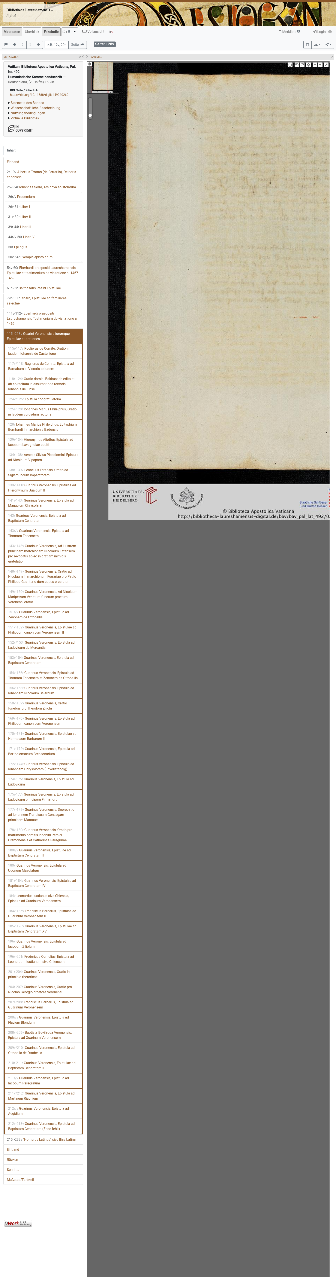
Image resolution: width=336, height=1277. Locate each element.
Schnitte (13, 1170)
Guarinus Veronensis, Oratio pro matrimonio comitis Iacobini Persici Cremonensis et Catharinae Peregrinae (40, 835)
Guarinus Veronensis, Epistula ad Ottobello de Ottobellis (41, 1050)
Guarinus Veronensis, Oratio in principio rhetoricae (39, 974)
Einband (13, 162)
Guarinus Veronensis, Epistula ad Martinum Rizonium (41, 1095)
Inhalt (11, 150)
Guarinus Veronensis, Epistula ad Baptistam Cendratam (37, 518)
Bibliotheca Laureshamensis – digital (29, 13)
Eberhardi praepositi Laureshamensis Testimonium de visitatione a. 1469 (42, 318)
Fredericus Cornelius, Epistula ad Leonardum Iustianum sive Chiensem (41, 959)
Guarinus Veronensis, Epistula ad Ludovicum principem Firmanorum (41, 797)
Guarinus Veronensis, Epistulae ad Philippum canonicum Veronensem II (42, 629)
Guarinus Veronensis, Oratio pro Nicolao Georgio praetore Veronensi (40, 989)
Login (319, 32)
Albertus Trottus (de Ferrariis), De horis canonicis (41, 174)
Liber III (19, 227)
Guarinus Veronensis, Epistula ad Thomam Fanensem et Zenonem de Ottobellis (43, 675)
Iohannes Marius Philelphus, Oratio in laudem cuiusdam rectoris (42, 411)
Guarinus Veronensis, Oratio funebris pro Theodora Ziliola (37, 705)
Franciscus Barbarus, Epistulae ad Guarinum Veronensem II (42, 913)
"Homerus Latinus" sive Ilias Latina (41, 1139)
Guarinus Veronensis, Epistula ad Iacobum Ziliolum (37, 944)
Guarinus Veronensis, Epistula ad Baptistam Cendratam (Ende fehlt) (41, 1126)
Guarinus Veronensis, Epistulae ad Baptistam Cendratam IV (42, 883)
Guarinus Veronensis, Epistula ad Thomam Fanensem (38, 533)
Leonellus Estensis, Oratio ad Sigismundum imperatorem (38, 472)
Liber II (19, 217)
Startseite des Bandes (27, 103)
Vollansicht (93, 32)
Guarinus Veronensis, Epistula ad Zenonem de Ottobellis (38, 614)
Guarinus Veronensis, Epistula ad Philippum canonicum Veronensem (41, 721)
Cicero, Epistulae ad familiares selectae (37, 300)
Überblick (32, 32)
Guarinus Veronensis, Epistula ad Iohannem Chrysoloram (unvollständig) (41, 766)
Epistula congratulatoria (34, 399)
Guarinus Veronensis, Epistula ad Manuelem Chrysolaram (41, 503)
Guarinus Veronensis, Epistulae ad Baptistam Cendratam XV (42, 928)
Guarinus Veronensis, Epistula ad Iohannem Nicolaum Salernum (41, 690)
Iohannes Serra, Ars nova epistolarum (41, 187)
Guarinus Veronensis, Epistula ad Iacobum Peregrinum (38, 1080)
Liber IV (21, 237)
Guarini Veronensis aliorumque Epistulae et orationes (38, 336)
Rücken (12, 1160)
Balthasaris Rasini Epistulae (34, 288)
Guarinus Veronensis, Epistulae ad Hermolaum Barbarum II (42, 736)
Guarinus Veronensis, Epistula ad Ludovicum (41, 781)
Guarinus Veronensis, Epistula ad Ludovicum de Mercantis (41, 645)
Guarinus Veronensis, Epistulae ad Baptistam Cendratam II (39, 852)
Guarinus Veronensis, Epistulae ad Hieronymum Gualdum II (42, 487)
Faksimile (51, 32)
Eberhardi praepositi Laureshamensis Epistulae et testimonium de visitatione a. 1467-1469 (43, 273)
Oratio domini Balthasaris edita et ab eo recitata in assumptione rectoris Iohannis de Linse (41, 384)
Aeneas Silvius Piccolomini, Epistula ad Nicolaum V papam (43, 457)
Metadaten (12, 32)
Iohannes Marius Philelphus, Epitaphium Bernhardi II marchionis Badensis (42, 427)
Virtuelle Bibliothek (25, 118)
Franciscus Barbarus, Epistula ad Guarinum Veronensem (40, 1004)
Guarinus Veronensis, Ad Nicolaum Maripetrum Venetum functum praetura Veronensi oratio (43, 597)
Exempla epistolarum (30, 257)
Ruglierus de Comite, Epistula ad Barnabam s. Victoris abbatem (41, 366)
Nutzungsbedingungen (28, 113)
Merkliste (289, 32)
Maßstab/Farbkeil (20, 1180)
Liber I (19, 207)
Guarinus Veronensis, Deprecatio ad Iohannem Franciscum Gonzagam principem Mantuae (41, 815)
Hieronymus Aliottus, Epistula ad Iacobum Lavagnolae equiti (40, 442)
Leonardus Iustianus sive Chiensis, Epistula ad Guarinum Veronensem (38, 898)
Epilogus (17, 247)
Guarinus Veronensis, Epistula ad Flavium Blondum (38, 1020)
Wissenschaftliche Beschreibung (35, 108)
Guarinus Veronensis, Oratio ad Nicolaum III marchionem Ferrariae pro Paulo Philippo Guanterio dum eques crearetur (42, 576)
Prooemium (21, 197)
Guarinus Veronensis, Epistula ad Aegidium (38, 1111)
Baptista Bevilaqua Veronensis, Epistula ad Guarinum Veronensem (40, 1035)
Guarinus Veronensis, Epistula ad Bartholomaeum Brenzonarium (41, 751)
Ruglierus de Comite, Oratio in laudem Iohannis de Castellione (38, 351)
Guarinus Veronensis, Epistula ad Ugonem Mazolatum (37, 868)
